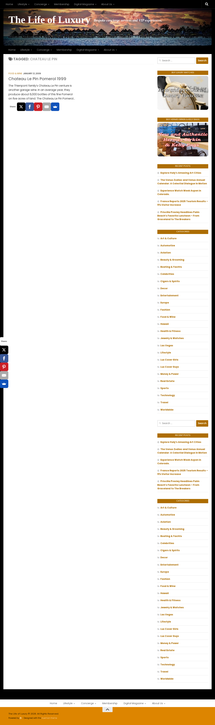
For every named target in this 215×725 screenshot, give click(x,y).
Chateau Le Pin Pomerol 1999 (37, 78)
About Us (106, 4)
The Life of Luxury (49, 19)
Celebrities (167, 274)
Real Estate (167, 381)
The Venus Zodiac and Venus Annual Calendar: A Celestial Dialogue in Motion (182, 181)
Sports (164, 388)
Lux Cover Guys (169, 367)
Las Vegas (166, 345)
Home (9, 4)
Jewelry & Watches (172, 338)
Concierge (40, 4)
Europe (164, 302)
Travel (164, 402)
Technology (167, 395)
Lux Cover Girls (169, 359)
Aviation (165, 252)
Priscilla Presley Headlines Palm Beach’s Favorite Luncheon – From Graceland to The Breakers (178, 216)
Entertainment (169, 295)
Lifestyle (22, 4)
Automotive (167, 245)
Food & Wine (15, 73)
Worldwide (166, 409)
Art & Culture (168, 238)
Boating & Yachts (171, 267)
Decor (164, 288)
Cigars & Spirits (170, 281)
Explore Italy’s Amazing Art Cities (180, 173)
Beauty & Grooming (172, 259)
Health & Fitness (170, 331)
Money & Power (169, 374)
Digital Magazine (84, 4)
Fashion (165, 309)
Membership (61, 4)
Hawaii (164, 324)
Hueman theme (49, 718)
